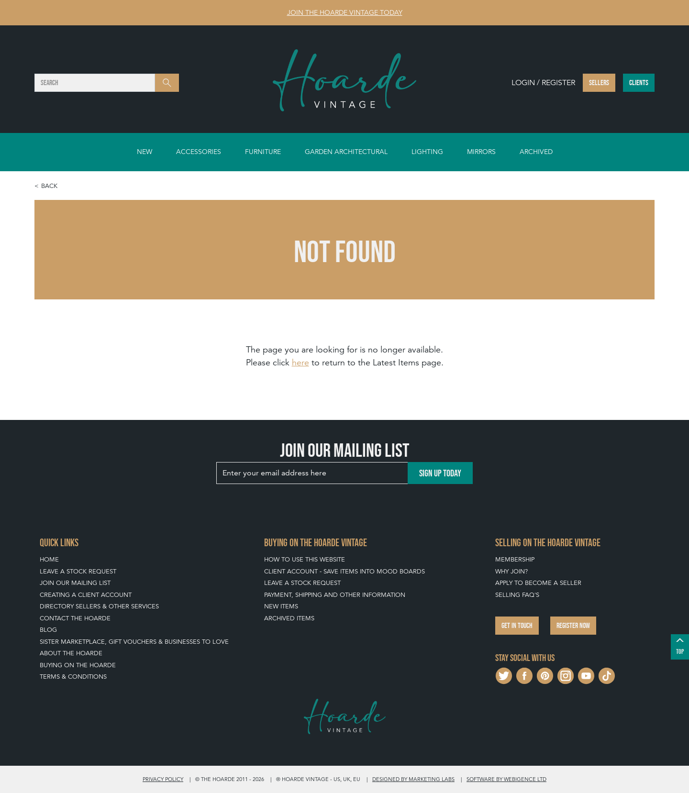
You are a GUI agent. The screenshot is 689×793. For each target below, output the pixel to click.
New (144, 151)
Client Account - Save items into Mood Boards (344, 571)
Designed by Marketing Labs (413, 779)
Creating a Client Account (86, 595)
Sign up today (440, 473)
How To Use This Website (304, 559)
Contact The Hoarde (75, 618)
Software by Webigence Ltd (506, 779)
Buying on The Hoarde (78, 665)
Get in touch (517, 625)
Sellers (599, 82)
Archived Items (289, 618)
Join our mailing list (75, 583)
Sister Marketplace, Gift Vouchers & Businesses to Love (134, 642)
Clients (638, 82)
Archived (536, 151)
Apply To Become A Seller (538, 583)
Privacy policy (163, 779)
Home (49, 559)
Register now (573, 625)
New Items (281, 606)
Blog (48, 630)
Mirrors (481, 151)
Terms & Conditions (73, 676)
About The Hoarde (71, 653)
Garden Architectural (346, 151)
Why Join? (511, 571)
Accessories (198, 151)
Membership (514, 559)
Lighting (427, 151)
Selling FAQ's (517, 595)
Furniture (263, 151)
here (300, 362)
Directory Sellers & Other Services (99, 606)
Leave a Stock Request (78, 571)
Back (49, 186)
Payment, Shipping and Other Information (334, 595)
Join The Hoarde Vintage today (344, 12)
